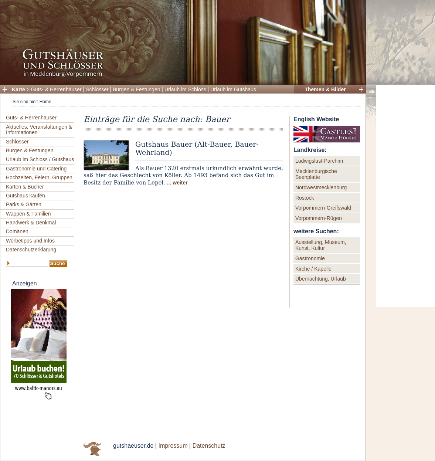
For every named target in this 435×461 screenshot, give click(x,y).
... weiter (177, 183)
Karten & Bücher (25, 187)
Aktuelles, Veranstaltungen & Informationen (39, 129)
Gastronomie (310, 258)
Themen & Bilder (325, 89)
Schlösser (97, 89)
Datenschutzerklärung (31, 249)
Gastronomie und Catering (36, 169)
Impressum (172, 446)
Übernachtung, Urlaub (320, 279)
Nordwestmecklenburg (321, 187)
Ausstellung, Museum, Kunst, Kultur (320, 245)
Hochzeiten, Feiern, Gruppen (39, 177)
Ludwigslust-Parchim (319, 161)
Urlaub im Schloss (185, 89)
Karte (18, 89)
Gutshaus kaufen (25, 196)
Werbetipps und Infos (30, 241)
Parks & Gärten (23, 204)
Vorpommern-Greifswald (323, 208)
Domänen (17, 231)
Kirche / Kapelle (313, 269)
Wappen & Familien (28, 214)
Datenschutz (209, 446)
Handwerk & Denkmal (31, 223)
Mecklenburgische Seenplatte (316, 174)
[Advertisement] (405, 196)
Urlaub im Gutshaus (233, 89)
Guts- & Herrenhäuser (56, 89)
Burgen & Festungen (136, 89)
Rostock (304, 198)
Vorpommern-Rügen (318, 218)
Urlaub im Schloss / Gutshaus (40, 159)
